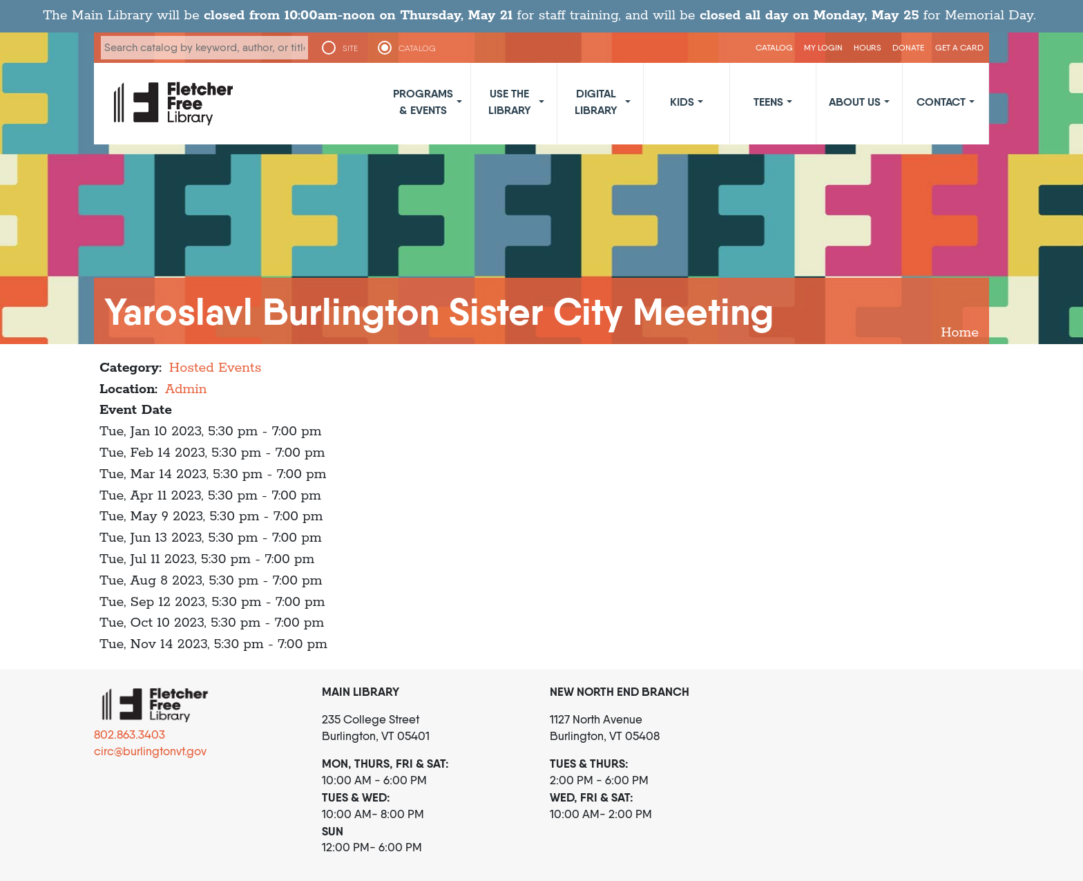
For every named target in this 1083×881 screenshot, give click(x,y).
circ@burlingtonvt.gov (150, 751)
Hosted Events (215, 368)
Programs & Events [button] (423, 101)
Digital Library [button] (596, 101)
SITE (350, 48)
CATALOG (417, 48)
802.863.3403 (129, 734)
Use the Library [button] (509, 101)
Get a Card (959, 47)
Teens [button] (768, 101)
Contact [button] (941, 101)
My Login (823, 47)
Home (960, 332)
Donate (908, 47)
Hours (867, 47)
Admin (186, 389)
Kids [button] (682, 101)
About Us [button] (855, 101)
